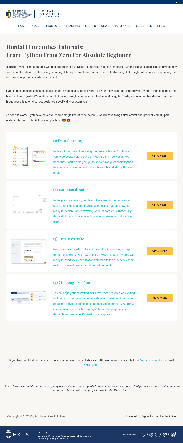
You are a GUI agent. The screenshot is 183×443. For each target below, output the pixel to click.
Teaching (73, 25)
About (36, 25)
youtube (166, 434)
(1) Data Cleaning (67, 140)
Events (90, 25)
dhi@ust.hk (91, 364)
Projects (53, 25)
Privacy (42, 432)
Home (22, 25)
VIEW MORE (159, 155)
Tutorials (122, 25)
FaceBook (142, 434)
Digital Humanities (151, 360)
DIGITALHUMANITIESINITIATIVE (50, 13)
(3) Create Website (68, 238)
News (105, 25)
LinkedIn (158, 434)
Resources (143, 25)
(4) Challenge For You (71, 282)
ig (150, 434)
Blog (161, 25)
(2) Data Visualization (71, 189)
